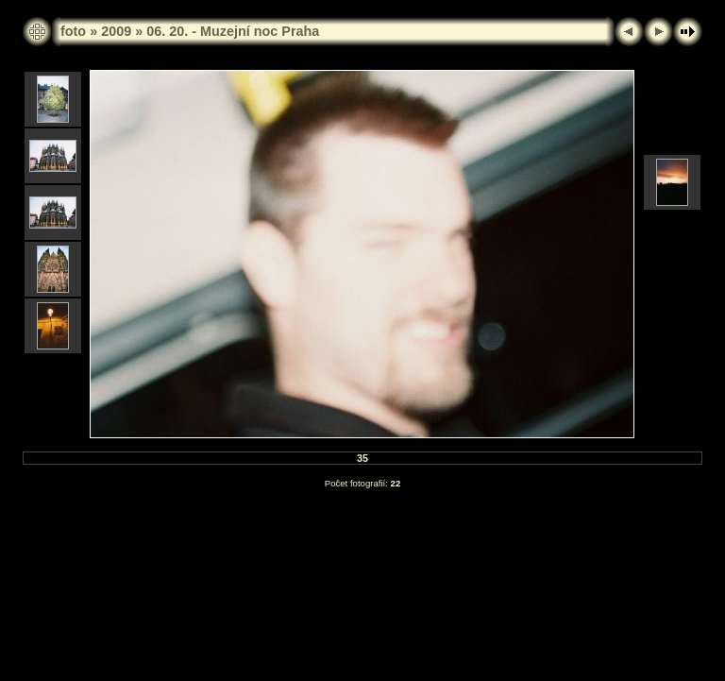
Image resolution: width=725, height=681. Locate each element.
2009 (116, 31)
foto (73, 31)
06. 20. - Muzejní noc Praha (232, 31)
